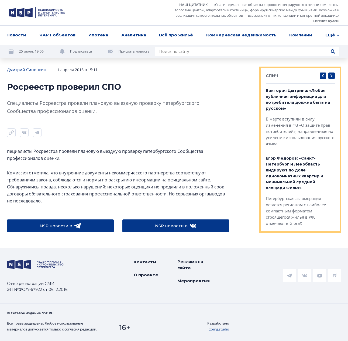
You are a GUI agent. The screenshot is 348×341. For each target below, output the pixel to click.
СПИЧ (272, 75)
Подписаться (81, 51)
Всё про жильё (176, 34)
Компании (300, 34)
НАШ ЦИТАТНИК (193, 4)
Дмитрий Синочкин (26, 69)
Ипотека (98, 34)
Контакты (145, 261)
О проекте (146, 274)
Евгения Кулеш (326, 20)
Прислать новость (134, 51)
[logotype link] (37, 12)
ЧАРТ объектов (57, 34)
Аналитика (133, 34)
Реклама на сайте (190, 264)
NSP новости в (60, 226)
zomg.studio (219, 329)
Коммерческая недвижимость (241, 34)
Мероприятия (193, 280)
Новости (16, 34)
